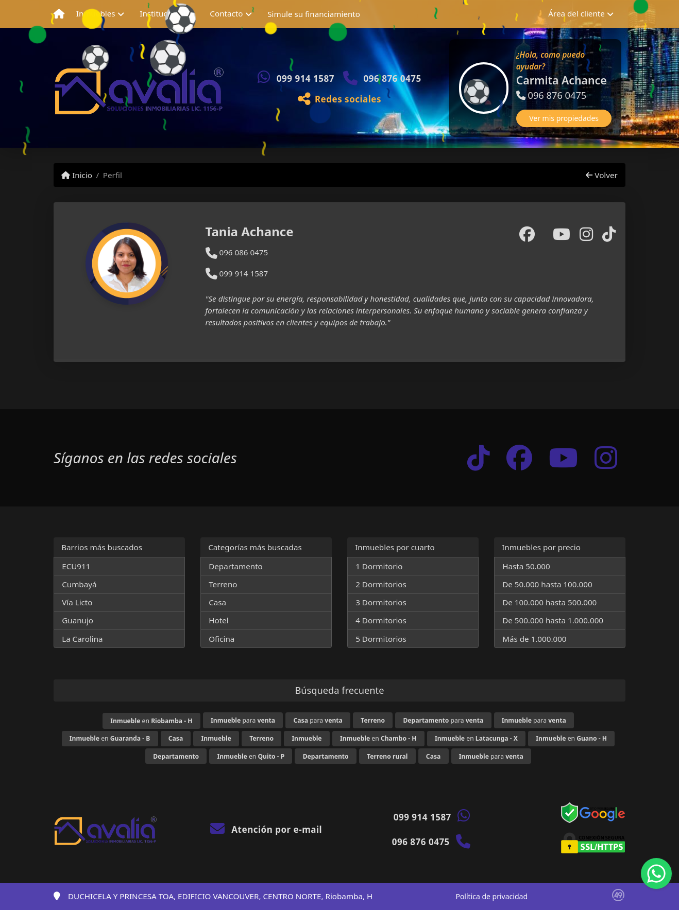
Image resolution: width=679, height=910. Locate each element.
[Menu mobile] (59, 14)
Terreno (223, 584)
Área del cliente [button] (576, 13)
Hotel (218, 620)
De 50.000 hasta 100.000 (547, 584)
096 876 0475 (392, 78)
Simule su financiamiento (313, 14)
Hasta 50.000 (526, 566)
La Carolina (82, 639)
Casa (217, 602)
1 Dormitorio (378, 566)
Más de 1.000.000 (534, 639)
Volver (601, 175)
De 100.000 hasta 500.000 (549, 602)
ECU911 (76, 566)
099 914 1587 (305, 78)
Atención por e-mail (266, 829)
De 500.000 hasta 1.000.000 (552, 620)
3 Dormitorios (380, 602)
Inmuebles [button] (95, 13)
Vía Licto (77, 602)
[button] (450, 88)
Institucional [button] (162, 13)
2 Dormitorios (380, 584)
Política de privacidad (491, 896)
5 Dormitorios (380, 639)
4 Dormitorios (380, 620)
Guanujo (77, 620)
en (151, 720)
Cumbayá (79, 584)
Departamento (236, 566)
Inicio (76, 175)
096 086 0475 (237, 252)
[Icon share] (478, 458)
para (243, 720)
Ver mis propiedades (564, 118)
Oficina (221, 639)
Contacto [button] (226, 13)
